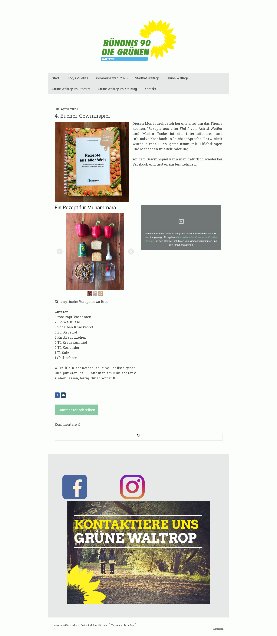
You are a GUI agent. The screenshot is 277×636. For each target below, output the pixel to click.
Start (55, 78)
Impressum (59, 625)
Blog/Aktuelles (77, 78)
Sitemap (103, 625)
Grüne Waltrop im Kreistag (117, 89)
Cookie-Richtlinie (89, 625)
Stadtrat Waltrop (147, 78)
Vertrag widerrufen (122, 625)
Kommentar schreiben (76, 410)
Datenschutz (72, 625)
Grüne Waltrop (177, 78)
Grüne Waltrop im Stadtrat (71, 89)
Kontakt (150, 89)
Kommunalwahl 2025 (111, 78)
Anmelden (218, 628)
